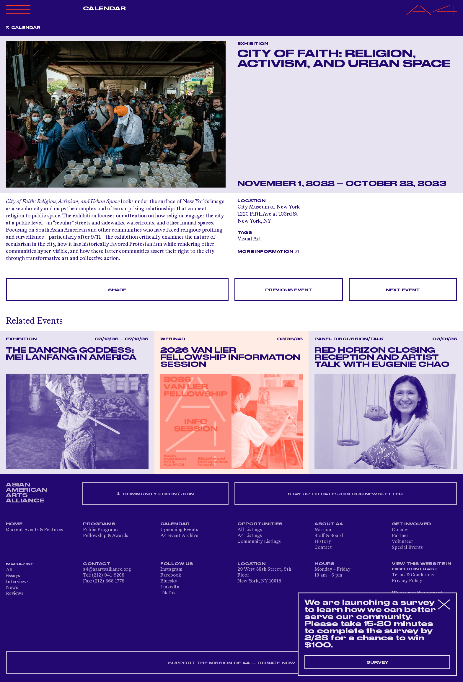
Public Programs (100, 530)
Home (14, 524)
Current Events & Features (34, 530)
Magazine (20, 564)
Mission (322, 530)
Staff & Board (328, 535)
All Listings (249, 530)
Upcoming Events (179, 530)
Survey (377, 662)
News (12, 587)
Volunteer (402, 541)
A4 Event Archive (179, 535)
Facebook (170, 575)
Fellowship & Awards (105, 535)
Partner (400, 535)
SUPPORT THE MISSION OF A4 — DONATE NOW (231, 663)
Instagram (171, 569)
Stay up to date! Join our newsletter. (346, 494)
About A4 (328, 524)
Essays (13, 576)
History (322, 541)
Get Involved (411, 524)
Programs (99, 524)
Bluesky (168, 581)
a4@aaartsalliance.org (107, 569)
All (9, 570)
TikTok (168, 593)
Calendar (104, 8)
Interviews (17, 582)
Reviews (14, 593)
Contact (323, 547)
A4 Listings (249, 535)
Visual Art (249, 239)
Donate (399, 530)
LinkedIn (169, 587)
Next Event (403, 290)
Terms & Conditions (413, 575)
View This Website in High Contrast (421, 566)
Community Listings (259, 541)
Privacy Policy (407, 581)
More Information (265, 251)
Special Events (407, 547)
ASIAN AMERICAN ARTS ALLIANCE (26, 492)
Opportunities (260, 524)
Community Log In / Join (155, 494)
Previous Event (288, 290)
